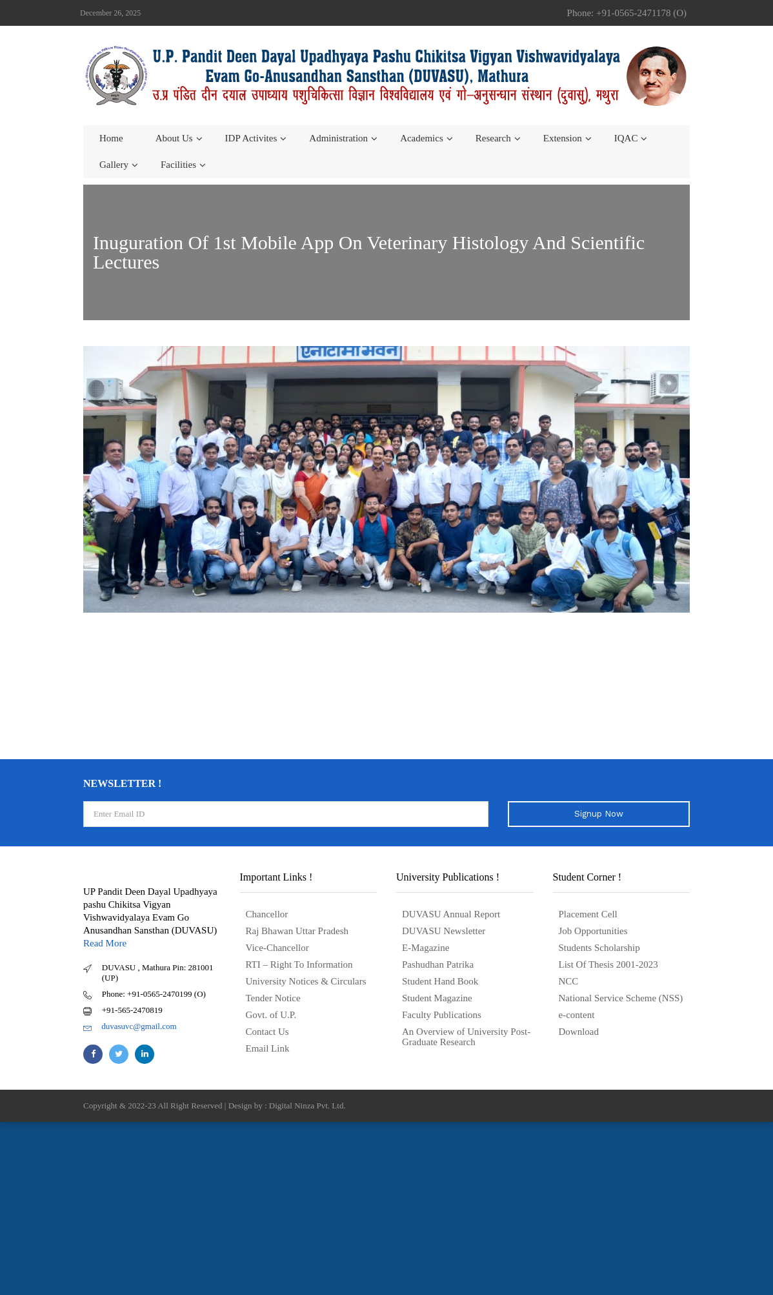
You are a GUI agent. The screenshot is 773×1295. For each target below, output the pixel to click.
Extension (562, 138)
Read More (104, 943)
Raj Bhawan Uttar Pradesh (297, 931)
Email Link (268, 1048)
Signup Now (598, 814)
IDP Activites (251, 138)
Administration (338, 138)
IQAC (626, 138)
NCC (569, 981)
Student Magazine (437, 998)
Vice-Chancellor (277, 948)
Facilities (178, 164)
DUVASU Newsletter (443, 931)
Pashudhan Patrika (438, 964)
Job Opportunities (593, 931)
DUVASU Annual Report (451, 914)
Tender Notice (273, 998)
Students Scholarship (599, 948)
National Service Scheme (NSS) (621, 998)
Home (111, 138)
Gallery (113, 164)
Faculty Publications (441, 1015)
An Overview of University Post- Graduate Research (466, 1036)
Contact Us (267, 1031)
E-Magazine (425, 948)
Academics (421, 138)
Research (493, 138)
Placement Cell (588, 914)
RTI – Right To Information (299, 964)
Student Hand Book (440, 981)
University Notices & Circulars (306, 981)
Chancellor (267, 914)
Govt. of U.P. (271, 1015)
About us (174, 138)
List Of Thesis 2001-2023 (608, 964)
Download (579, 1031)
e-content (577, 1015)
